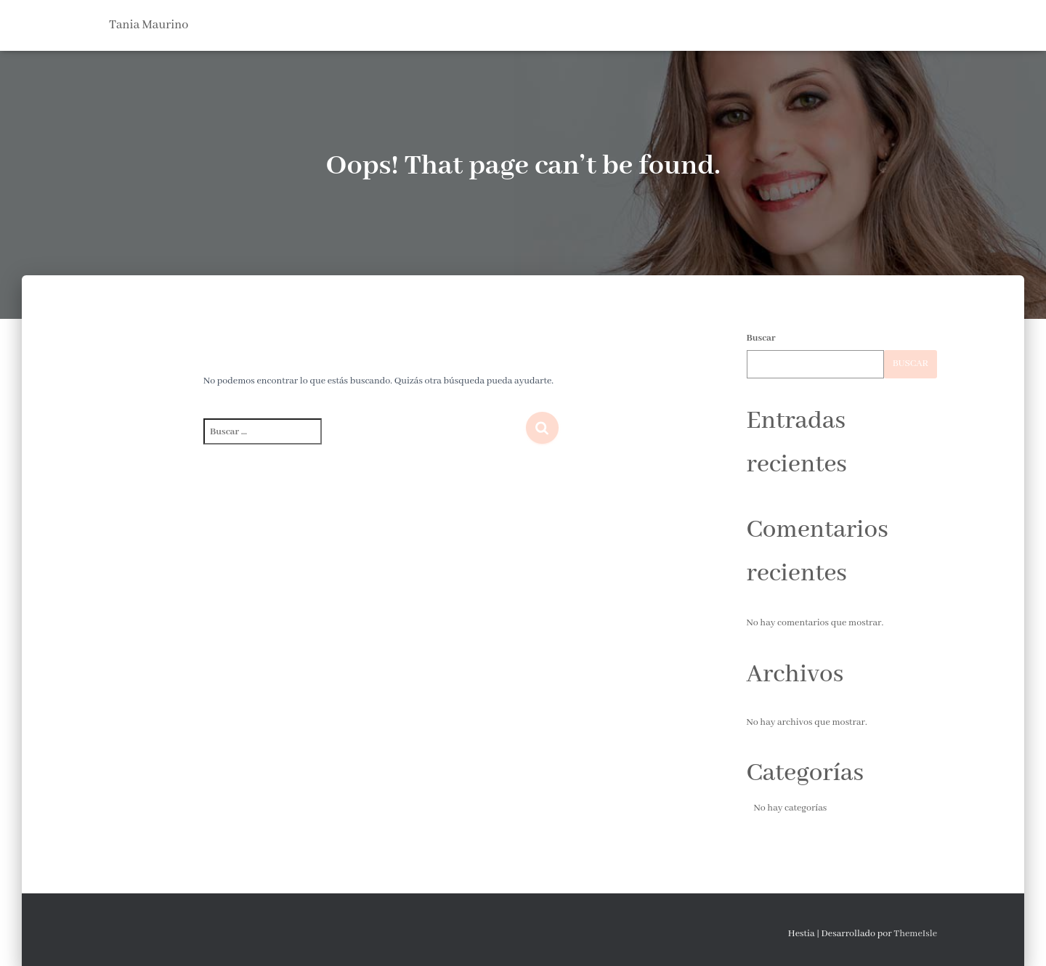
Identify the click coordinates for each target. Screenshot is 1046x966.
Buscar (761, 338)
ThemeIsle (915, 934)
